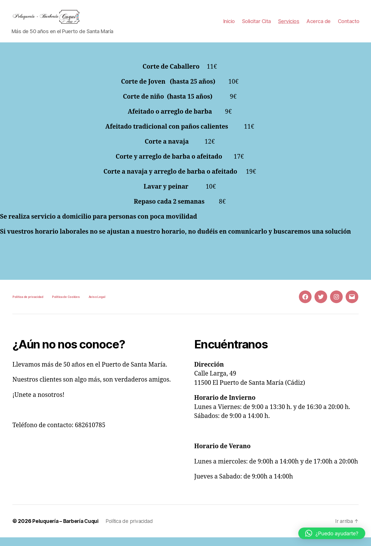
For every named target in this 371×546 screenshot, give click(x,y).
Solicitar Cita (256, 25)
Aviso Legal (97, 305)
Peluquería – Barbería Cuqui (67, 530)
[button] (331, 533)
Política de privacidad (27, 305)
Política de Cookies (66, 305)
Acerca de (318, 25)
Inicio (229, 25)
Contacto (348, 25)
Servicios (288, 25)
